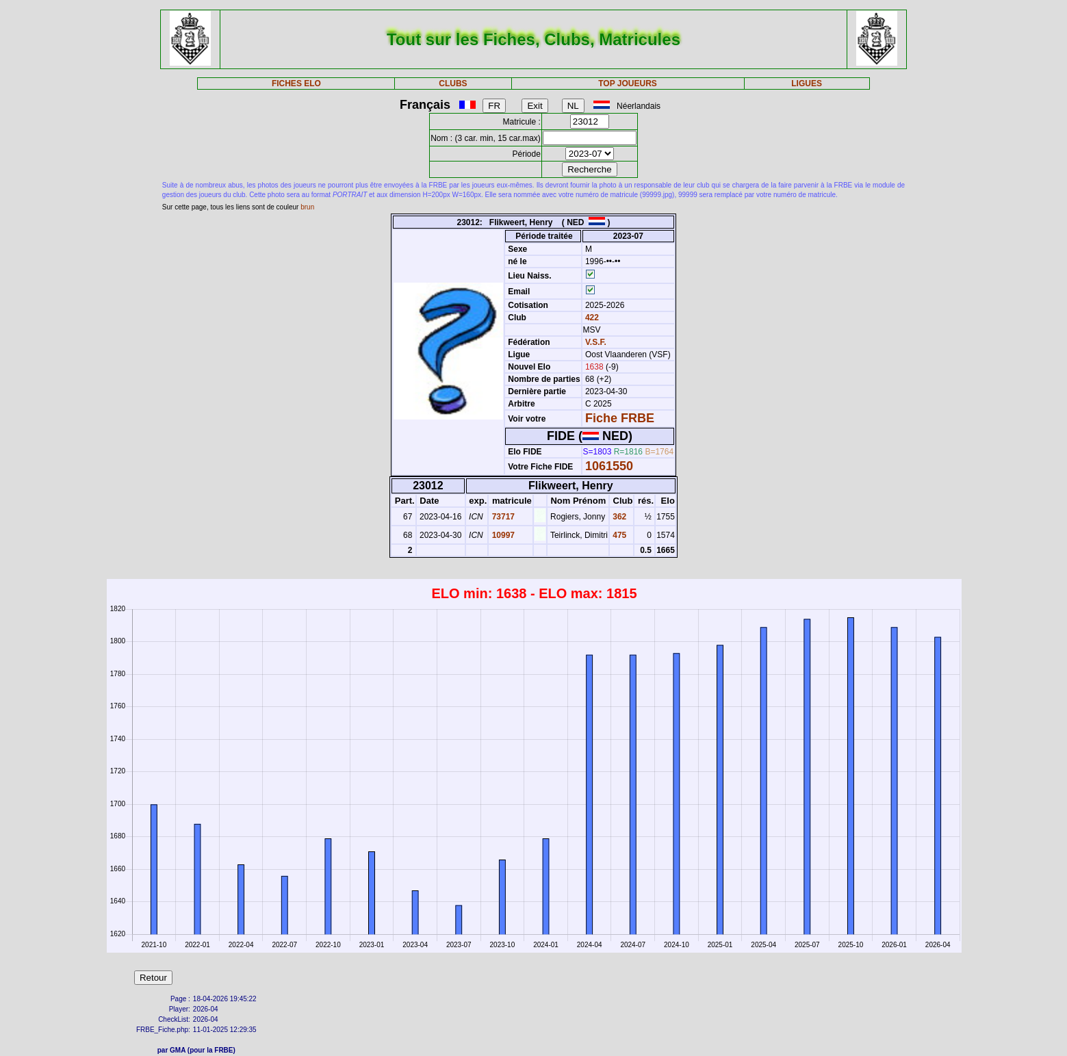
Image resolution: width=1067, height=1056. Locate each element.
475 (618, 535)
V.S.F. (595, 342)
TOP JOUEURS (627, 83)
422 (591, 317)
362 (618, 516)
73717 (502, 516)
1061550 (609, 466)
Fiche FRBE (619, 418)
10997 (502, 535)
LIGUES (806, 83)
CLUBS (453, 83)
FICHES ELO (296, 83)
